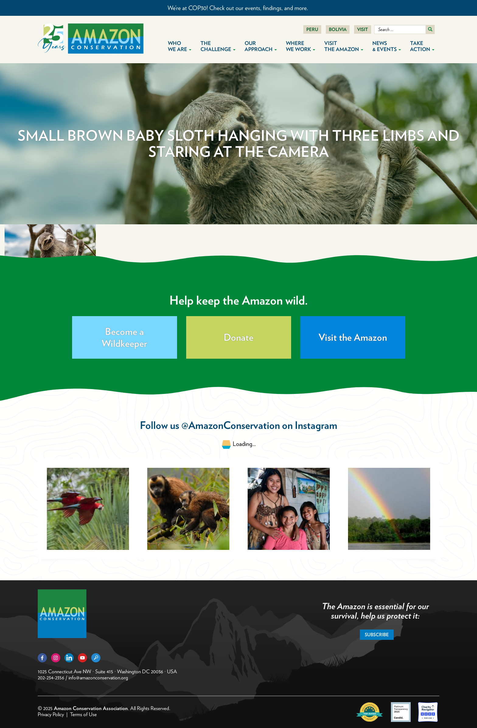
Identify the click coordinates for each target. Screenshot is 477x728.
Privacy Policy (51, 714)
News (386, 46)
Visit (362, 29)
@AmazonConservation (230, 425)
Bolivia (337, 29)
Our (261, 46)
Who (179, 46)
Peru (312, 29)
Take (422, 46)
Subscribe (377, 634)
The (217, 46)
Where (300, 46)
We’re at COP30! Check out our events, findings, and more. (238, 8)
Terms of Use (83, 714)
